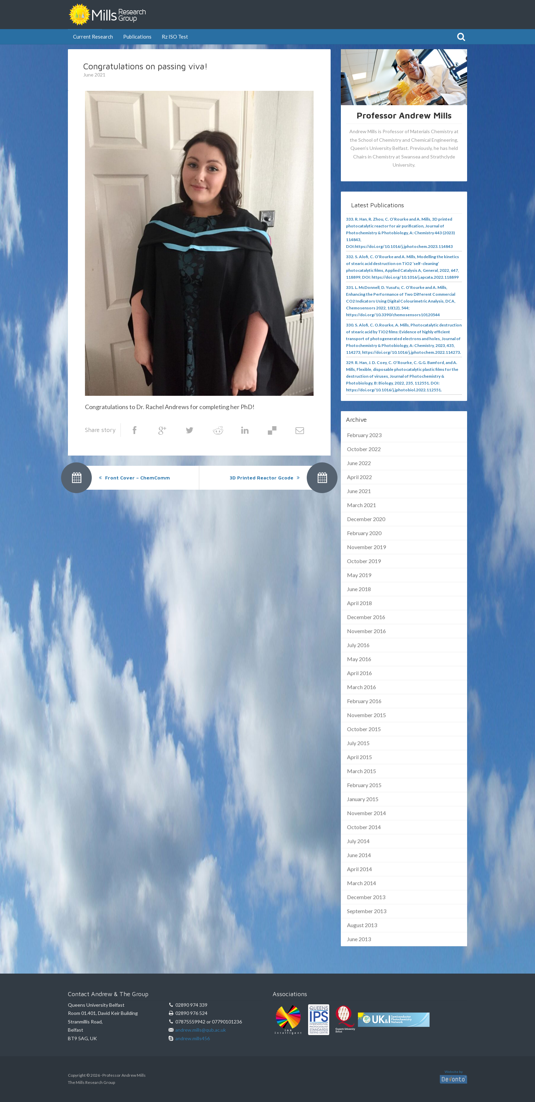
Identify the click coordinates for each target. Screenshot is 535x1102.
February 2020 (364, 533)
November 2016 (366, 631)
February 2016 (364, 701)
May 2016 (359, 659)
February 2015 (364, 785)
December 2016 (366, 617)
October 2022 (364, 449)
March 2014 (361, 883)
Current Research (93, 36)
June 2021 (359, 491)
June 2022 (359, 463)
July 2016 (358, 645)
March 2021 (361, 505)
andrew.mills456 (192, 1038)
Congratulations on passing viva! (145, 66)
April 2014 (359, 869)
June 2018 (359, 589)
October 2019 (364, 561)
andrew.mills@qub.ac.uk (200, 1030)
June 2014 (359, 855)
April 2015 (359, 757)
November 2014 (366, 813)
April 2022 (359, 477)
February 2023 (364, 435)
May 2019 (359, 575)
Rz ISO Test (175, 36)
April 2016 (359, 673)
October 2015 (364, 729)
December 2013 (366, 897)
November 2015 (366, 715)
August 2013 (362, 925)
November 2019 (366, 547)
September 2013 (366, 911)
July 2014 (358, 841)
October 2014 (364, 827)
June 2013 (359, 939)
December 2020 (366, 519)
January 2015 (362, 799)
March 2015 (361, 771)
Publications (137, 36)
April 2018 (359, 603)
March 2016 (361, 687)
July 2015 (358, 743)
